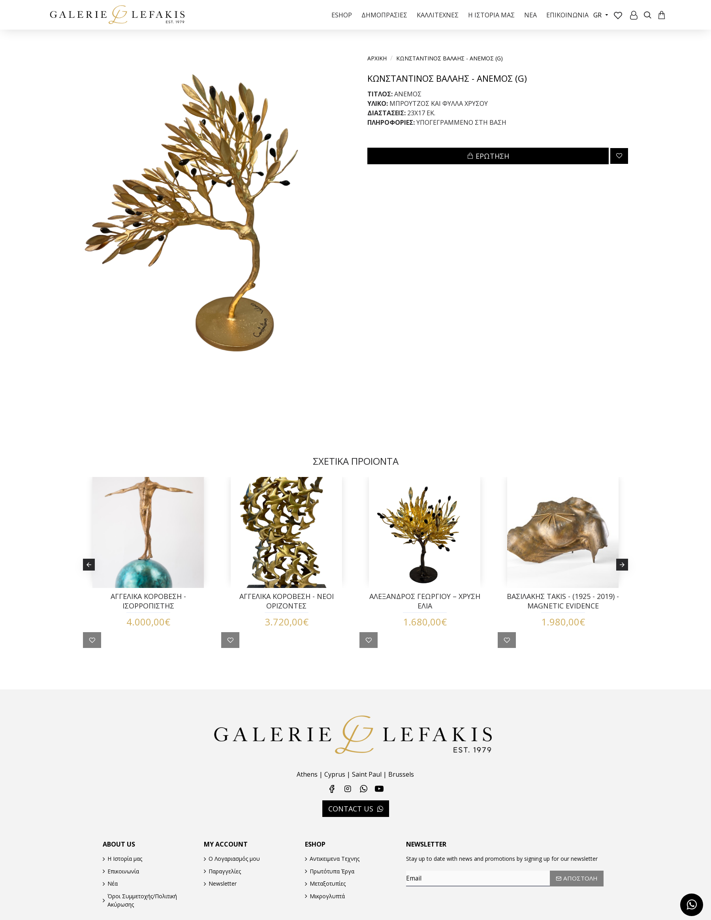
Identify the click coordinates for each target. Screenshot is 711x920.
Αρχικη (377, 58)
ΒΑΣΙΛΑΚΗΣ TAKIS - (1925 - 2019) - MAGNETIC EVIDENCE (563, 608)
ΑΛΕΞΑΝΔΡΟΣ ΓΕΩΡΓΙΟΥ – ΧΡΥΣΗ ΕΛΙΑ (424, 608)
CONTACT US (350, 806)
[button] (89, 568)
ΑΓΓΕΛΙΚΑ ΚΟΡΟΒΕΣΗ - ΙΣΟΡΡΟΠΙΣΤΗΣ (148, 608)
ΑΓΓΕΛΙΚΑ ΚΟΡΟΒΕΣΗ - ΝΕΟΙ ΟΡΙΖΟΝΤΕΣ (286, 608)
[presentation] (461, 900)
